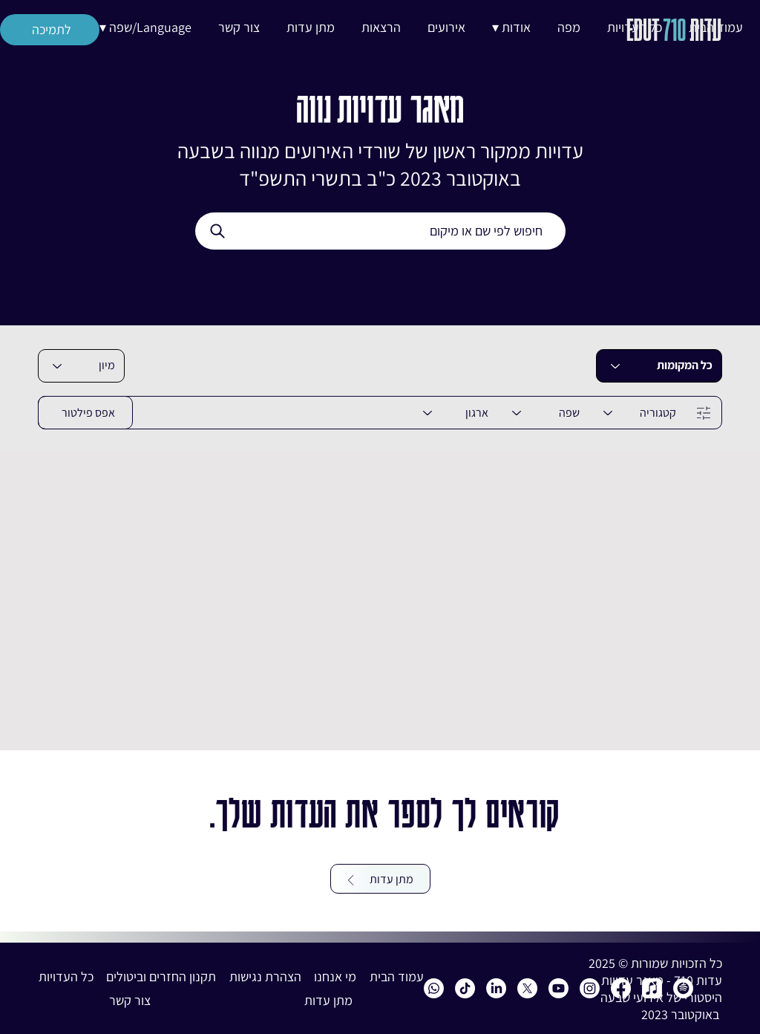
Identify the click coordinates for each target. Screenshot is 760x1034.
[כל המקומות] (659, 366)
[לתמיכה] (49, 29)
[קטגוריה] (637, 412)
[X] (527, 988)
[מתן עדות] (380, 879)
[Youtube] (558, 988)
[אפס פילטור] (85, 412)
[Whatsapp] (434, 988)
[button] (511, 27)
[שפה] (543, 412)
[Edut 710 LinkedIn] (496, 988)
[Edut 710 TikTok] (465, 988)
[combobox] (81, 366)
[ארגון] (452, 412)
